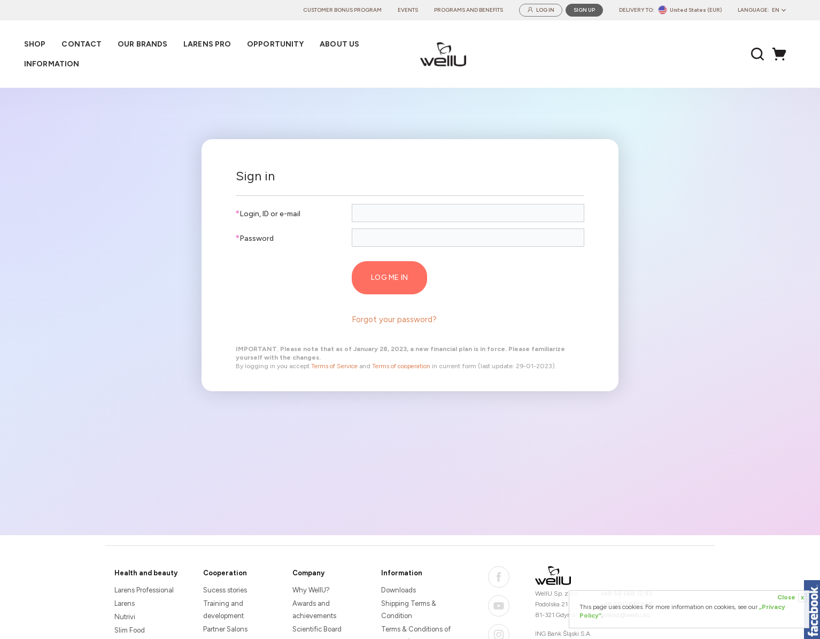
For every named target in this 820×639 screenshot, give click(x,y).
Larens (124, 603)
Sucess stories (225, 590)
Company (308, 573)
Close (792, 598)
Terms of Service (334, 366)
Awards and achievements (314, 609)
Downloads (398, 590)
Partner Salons (225, 629)
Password (255, 238)
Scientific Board (317, 629)
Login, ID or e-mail (268, 213)
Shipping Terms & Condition (408, 609)
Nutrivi (124, 617)
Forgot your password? (394, 319)
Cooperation (225, 573)
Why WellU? (311, 590)
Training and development (223, 609)
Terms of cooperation (401, 366)
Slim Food (129, 630)
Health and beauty (145, 573)
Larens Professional (144, 590)
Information (401, 573)
